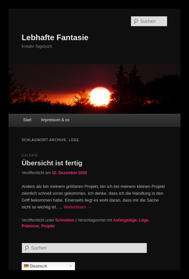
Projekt (48, 226)
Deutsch (35, 266)
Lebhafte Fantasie (55, 37)
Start (27, 120)
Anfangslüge (125, 220)
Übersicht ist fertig (52, 163)
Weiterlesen (78, 207)
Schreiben (64, 220)
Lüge (143, 220)
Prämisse (30, 226)
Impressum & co (55, 120)
